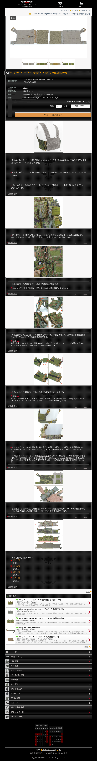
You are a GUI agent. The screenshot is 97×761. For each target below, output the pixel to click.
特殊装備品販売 (27, 4)
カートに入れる (52, 115)
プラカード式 (85, 11)
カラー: (66, 106)
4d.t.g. (25, 88)
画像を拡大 (12, 194)
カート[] (81, 4)
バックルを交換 (43, 456)
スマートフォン (48, 750)
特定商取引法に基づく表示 (56, 753)
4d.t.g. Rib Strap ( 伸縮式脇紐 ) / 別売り (56, 449)
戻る (89, 592)
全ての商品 (65, 11)
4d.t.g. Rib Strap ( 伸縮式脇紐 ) (64, 458)
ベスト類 (75, 11)
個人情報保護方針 (37, 753)
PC (60, 750)
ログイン (60, 4)
